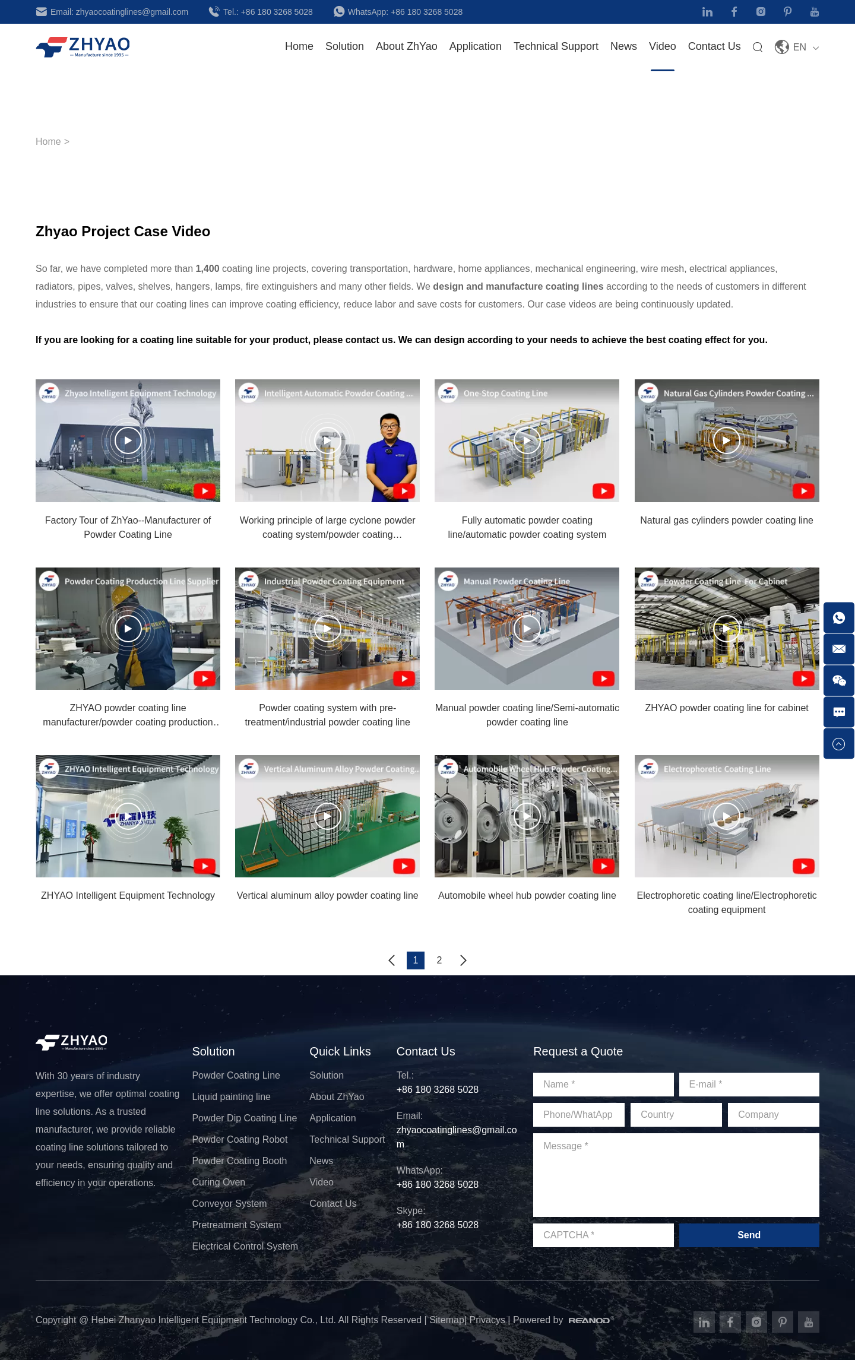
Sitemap (446, 1320)
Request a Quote (578, 1051)
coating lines (575, 286)
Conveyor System (229, 1204)
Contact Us (714, 46)
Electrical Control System (245, 1246)
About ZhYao (336, 1097)
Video (662, 46)
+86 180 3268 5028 (277, 12)
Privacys (487, 1320)
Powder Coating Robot (239, 1139)
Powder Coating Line (236, 1075)
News (623, 46)
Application (475, 46)
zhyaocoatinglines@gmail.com (132, 12)
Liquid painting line (231, 1097)
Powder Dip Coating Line (244, 1118)
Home (299, 46)
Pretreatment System (236, 1225)
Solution (213, 1051)
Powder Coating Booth (239, 1161)
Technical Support (347, 1139)
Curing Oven (218, 1182)
